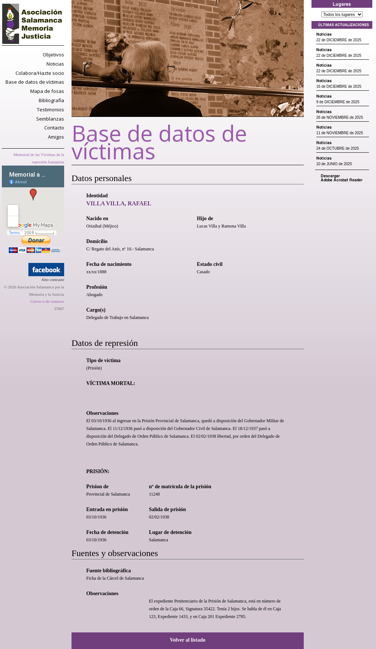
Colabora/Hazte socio (39, 73)
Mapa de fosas (47, 91)
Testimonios (50, 109)
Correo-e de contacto (47, 301)
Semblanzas (50, 118)
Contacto (54, 127)
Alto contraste (52, 279)
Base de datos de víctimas (35, 82)
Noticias (55, 63)
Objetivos (53, 54)
